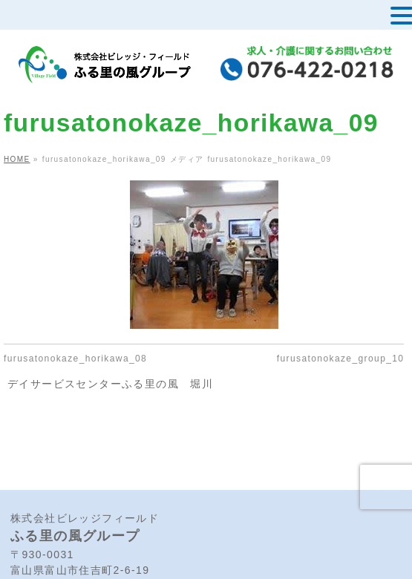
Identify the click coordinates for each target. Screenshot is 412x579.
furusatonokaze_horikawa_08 (75, 358)
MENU (36, 18)
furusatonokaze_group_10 (341, 358)
